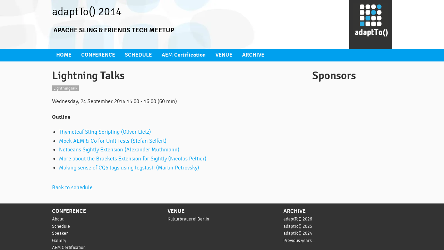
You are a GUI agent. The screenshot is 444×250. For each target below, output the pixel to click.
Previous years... (299, 238)
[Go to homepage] (370, 24)
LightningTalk (65, 87)
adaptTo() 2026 (298, 217)
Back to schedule (73, 186)
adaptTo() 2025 (298, 224)
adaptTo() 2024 (298, 231)
